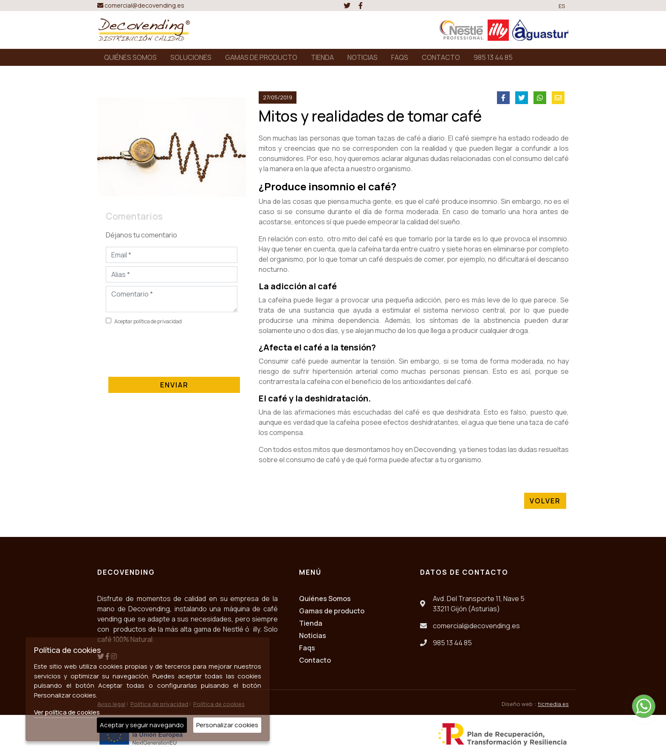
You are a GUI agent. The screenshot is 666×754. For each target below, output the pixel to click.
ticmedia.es (553, 704)
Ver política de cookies (67, 712)
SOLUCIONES (191, 57)
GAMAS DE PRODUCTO (261, 57)
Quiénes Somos (325, 598)
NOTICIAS (362, 57)
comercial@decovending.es (140, 5)
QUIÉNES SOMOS (130, 57)
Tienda (310, 623)
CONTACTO (441, 57)
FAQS (399, 57)
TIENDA (322, 57)
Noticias (312, 635)
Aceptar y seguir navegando (142, 724)
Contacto (315, 660)
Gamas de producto (331, 611)
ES (562, 6)
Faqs (307, 647)
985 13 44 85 (493, 57)
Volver (545, 500)
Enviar (174, 385)
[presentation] (170, 349)
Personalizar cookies (227, 724)
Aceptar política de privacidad (148, 321)
